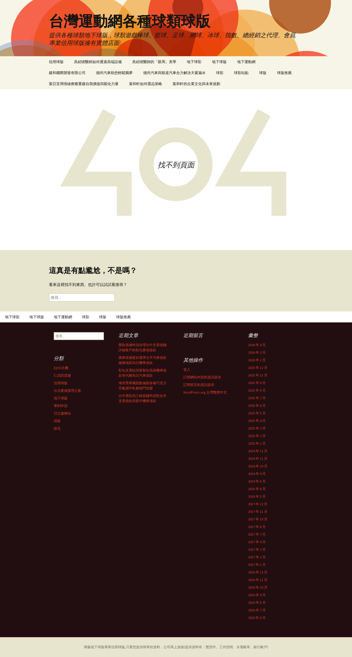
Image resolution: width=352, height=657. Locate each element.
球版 (262, 72)
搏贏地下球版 (94, 647)
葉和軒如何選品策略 (145, 83)
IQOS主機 (61, 368)
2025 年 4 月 (257, 420)
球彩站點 (241, 72)
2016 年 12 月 (257, 572)
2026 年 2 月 (257, 360)
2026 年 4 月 (257, 345)
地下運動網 (246, 61)
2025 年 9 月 (257, 383)
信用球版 (56, 61)
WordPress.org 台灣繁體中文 (205, 392)
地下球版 (219, 61)
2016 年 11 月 (257, 580)
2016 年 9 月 (257, 595)
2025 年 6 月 (257, 405)
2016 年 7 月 (257, 610)
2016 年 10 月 (257, 587)
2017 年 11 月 (257, 511)
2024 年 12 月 (257, 451)
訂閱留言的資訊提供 (198, 385)
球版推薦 (284, 72)
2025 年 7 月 (257, 398)
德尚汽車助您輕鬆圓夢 (114, 72)
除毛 (57, 428)
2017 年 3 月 (257, 549)
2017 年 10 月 (257, 519)
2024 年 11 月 (257, 458)
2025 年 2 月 (257, 436)
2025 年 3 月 (257, 428)
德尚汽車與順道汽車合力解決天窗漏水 (174, 72)
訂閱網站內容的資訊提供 (202, 377)
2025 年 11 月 (257, 375)
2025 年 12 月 (257, 367)
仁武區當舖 (62, 375)
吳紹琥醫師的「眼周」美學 (154, 61)
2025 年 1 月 (257, 443)
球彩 (219, 72)
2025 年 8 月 (257, 390)
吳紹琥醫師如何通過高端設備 (98, 61)
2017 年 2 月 (257, 557)
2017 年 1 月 (257, 564)
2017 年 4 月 (257, 542)
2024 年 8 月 (257, 481)
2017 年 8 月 (257, 527)
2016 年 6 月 (257, 617)
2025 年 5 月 (257, 413)
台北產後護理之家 (67, 390)
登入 (186, 369)
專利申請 (60, 406)
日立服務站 (62, 413)
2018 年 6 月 (257, 489)
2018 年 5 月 (257, 496)
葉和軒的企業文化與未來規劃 (196, 83)
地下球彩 (194, 61)
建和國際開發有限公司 (67, 72)
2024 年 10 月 (257, 466)
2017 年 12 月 (257, 504)
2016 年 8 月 (257, 602)
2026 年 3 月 (257, 352)
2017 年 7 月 (257, 534)
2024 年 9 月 (257, 473)
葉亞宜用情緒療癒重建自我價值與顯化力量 (84, 83)
